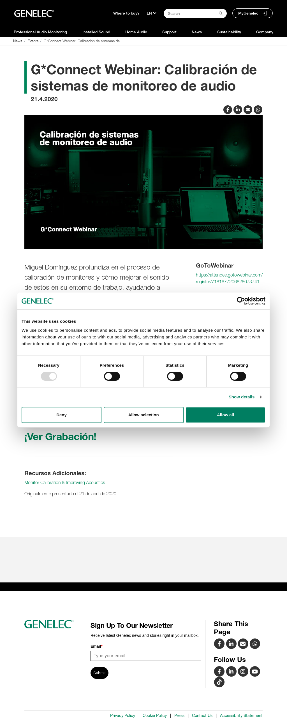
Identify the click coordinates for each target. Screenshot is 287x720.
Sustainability (229, 32)
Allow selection (143, 414)
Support (169, 32)
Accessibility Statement (241, 715)
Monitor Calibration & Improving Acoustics (64, 482)
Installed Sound (96, 32)
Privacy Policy (122, 715)
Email (97, 646)
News (197, 32)
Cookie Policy (155, 715)
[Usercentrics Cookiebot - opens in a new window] (240, 301)
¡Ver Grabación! (60, 436)
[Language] (151, 13)
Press (179, 715)
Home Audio (136, 32)
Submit (99, 673)
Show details (242, 396)
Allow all (225, 414)
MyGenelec (248, 13)
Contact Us (202, 715)
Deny (61, 414)
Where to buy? (126, 13)
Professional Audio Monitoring (40, 32)
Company (264, 32)
